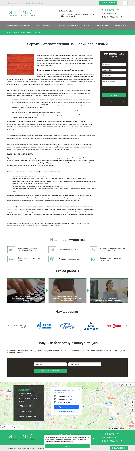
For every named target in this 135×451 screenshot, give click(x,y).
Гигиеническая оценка (44, 26)
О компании (12, 3)
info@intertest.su (110, 14)
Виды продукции (103, 26)
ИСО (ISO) (87, 26)
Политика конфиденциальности (26, 448)
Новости (41, 3)
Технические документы (68, 26)
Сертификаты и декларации (18, 26)
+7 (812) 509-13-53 (111, 10)
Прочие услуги (121, 26)
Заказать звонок (108, 3)
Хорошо (67, 446)
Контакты (35, 3)
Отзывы (28, 3)
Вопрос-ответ (21, 3)
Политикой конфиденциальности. (64, 441)
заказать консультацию (50, 371)
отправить (114, 95)
